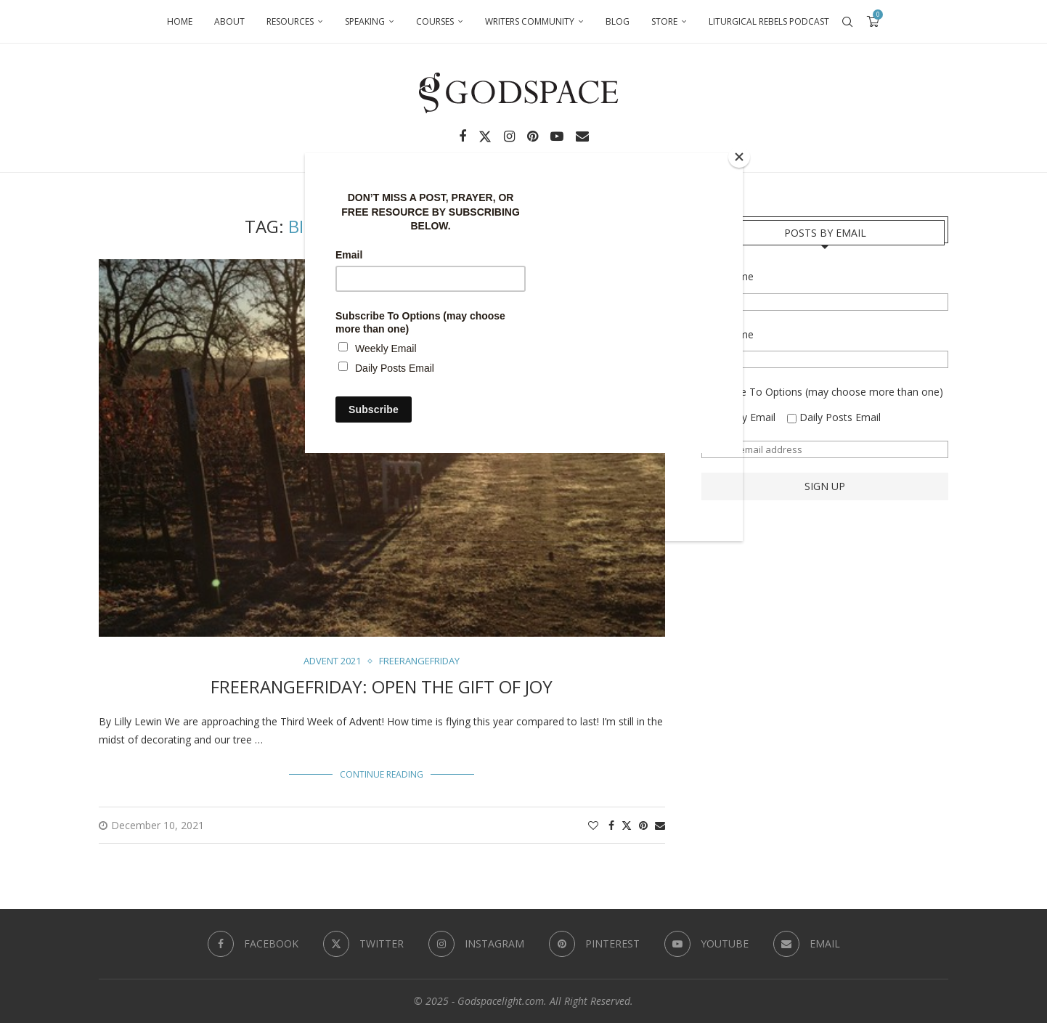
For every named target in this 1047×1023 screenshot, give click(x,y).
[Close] (739, 157)
